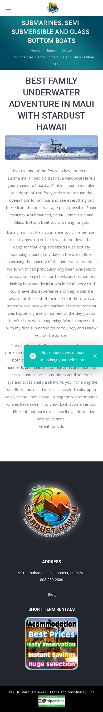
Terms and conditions (67, 692)
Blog (52, 594)
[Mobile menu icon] (8, 8)
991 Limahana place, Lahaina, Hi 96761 (51, 572)
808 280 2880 (51, 579)
